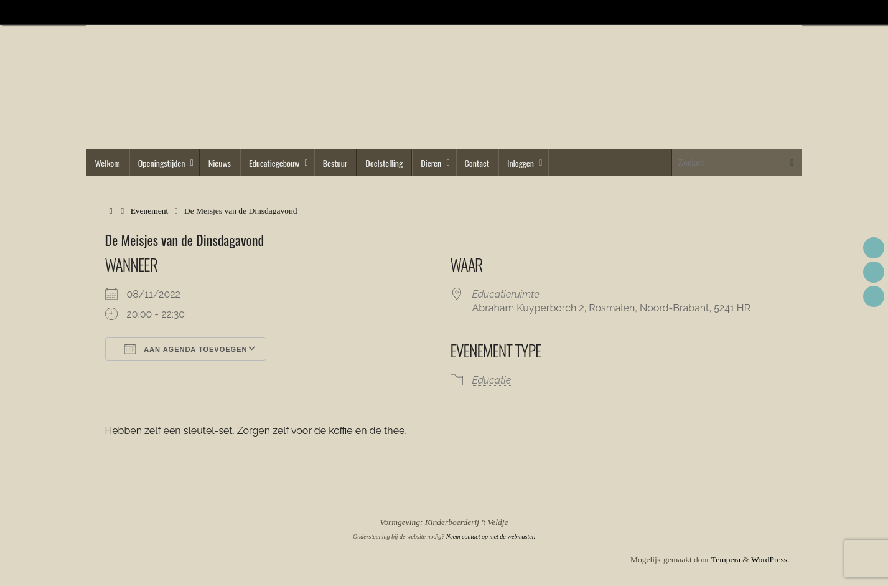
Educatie (492, 380)
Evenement (150, 210)
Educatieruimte (506, 294)
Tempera (726, 559)
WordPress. (770, 559)
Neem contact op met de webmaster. (490, 536)
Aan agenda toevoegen (186, 348)
